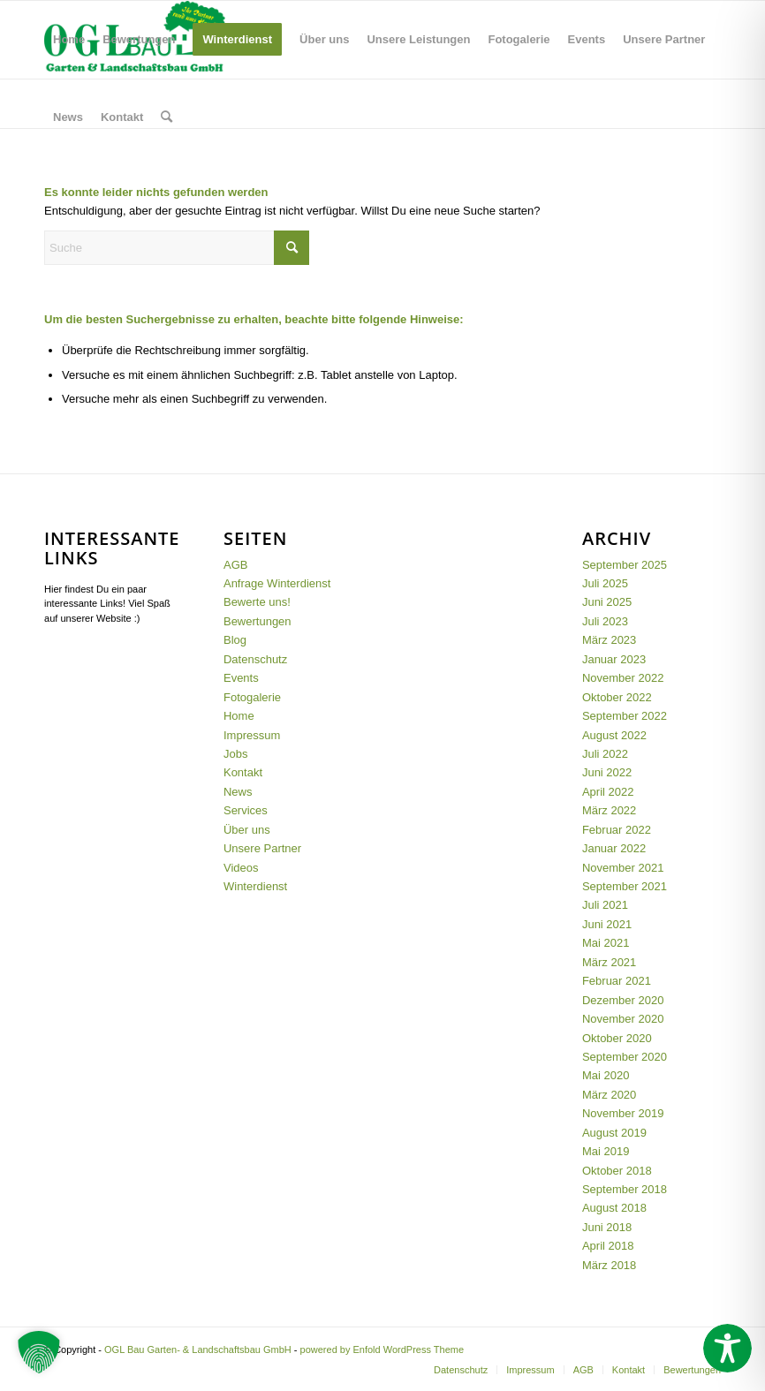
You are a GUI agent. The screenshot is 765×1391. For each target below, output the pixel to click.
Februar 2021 (616, 980)
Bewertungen (257, 621)
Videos (241, 867)
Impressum (251, 735)
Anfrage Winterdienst (276, 583)
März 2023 (609, 639)
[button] (39, 1352)
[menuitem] (69, 40)
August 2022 (614, 735)
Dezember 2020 (623, 1000)
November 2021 (623, 867)
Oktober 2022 (617, 697)
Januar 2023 (614, 659)
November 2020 (623, 1018)
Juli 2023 (605, 621)
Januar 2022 (614, 848)
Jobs (235, 753)
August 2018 (614, 1207)
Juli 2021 (605, 904)
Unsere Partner (262, 848)
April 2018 (608, 1245)
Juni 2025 (607, 602)
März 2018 (609, 1265)
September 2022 (624, 715)
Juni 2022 (607, 772)
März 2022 (609, 810)
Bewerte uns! (257, 602)
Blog (234, 639)
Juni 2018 (607, 1227)
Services (245, 810)
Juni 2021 (607, 924)
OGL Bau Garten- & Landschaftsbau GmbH (198, 1349)
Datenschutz (255, 659)
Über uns (246, 829)
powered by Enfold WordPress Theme (382, 1349)
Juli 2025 (605, 583)
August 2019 (614, 1132)
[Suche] (166, 117)
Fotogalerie (252, 697)
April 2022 (608, 791)
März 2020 (609, 1094)
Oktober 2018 (617, 1170)
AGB (235, 564)
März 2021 (609, 962)
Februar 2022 (616, 829)
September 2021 (624, 886)
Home (238, 715)
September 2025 (624, 564)
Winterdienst (255, 886)
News (238, 791)
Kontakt (242, 772)
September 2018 (624, 1189)
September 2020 (624, 1056)
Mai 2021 (605, 942)
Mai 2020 (605, 1075)
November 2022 (623, 677)
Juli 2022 (605, 753)
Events (241, 677)
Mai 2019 (605, 1151)
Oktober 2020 (617, 1038)
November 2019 (623, 1113)
